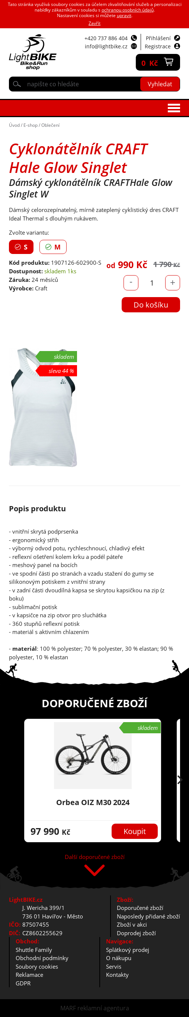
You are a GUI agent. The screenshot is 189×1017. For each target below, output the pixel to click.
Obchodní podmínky (42, 958)
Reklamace (29, 974)
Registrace (158, 46)
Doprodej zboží (136, 933)
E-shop (30, 125)
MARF (68, 1008)
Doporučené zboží (140, 907)
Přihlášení (158, 38)
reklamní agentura (103, 1008)
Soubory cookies (37, 966)
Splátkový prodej (127, 949)
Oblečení (50, 125)
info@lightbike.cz (106, 46)
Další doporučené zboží (95, 857)
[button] (180, 780)
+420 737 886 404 (106, 38)
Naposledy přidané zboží (148, 916)
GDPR (23, 983)
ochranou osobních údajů (128, 10)
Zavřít (94, 23)
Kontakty (117, 974)
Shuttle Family (34, 949)
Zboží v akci (132, 924)
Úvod (14, 125)
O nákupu (118, 958)
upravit (124, 15)
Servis (113, 966)
